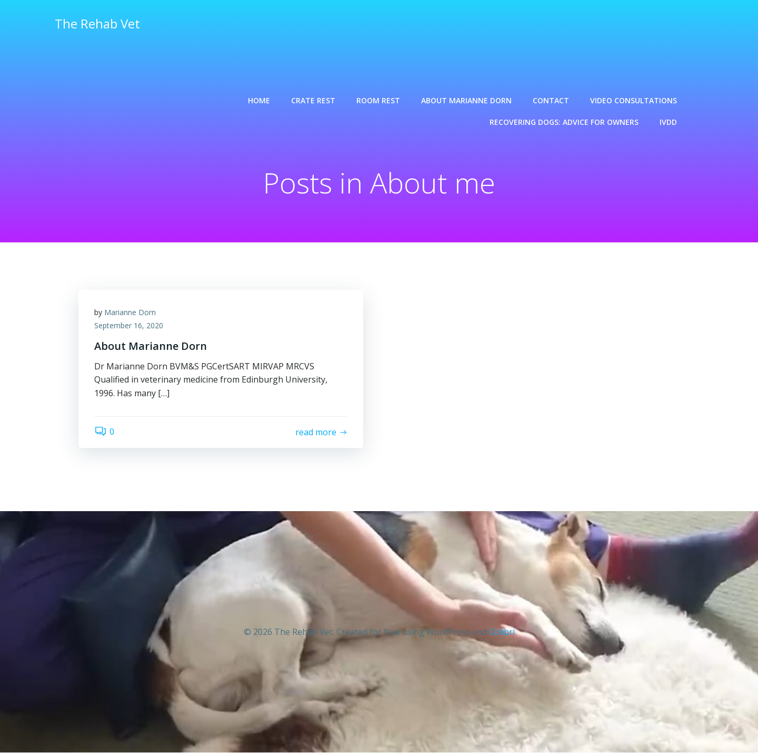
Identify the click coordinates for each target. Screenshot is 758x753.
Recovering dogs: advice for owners (564, 122)
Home (259, 100)
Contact (551, 100)
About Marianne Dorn (466, 100)
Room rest (378, 100)
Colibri (502, 632)
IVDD (668, 122)
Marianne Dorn (130, 312)
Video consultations (633, 100)
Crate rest (313, 100)
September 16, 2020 (128, 326)
